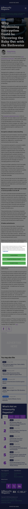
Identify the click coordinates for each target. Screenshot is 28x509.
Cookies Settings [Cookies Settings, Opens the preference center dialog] (14, 255)
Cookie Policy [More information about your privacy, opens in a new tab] (5, 251)
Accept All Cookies (14, 263)
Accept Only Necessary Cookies (14, 259)
